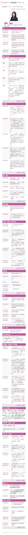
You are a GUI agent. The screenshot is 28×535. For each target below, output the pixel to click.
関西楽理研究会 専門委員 (17, 507)
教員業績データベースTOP (9, 6)
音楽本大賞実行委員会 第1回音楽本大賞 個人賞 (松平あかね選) (17, 208)
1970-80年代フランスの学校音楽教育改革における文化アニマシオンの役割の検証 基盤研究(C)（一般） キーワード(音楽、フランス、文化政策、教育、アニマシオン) (18, 351)
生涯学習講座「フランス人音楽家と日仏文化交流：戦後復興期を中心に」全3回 (18, 447)
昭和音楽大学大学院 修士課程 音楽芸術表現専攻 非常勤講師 (17, 306)
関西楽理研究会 (15, 282)
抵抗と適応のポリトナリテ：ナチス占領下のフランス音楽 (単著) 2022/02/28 (16, 72)
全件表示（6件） (21, 527)
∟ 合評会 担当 (15, 289)
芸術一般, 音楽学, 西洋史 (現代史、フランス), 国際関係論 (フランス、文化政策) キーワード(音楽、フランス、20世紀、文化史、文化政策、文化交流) (13, 339)
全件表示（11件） (20, 293)
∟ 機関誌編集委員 (16, 285)
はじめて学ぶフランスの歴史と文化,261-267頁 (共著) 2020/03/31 (16, 79)
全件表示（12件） (20, 268)
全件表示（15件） (20, 405)
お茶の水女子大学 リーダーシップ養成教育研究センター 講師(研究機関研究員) (18, 320)
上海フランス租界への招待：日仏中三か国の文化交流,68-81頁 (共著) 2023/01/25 (16, 64)
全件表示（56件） (20, 101)
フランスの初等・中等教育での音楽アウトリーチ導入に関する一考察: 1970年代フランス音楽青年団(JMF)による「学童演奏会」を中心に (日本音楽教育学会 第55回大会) (17, 139)
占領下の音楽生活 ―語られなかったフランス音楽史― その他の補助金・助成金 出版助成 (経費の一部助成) (18, 399)
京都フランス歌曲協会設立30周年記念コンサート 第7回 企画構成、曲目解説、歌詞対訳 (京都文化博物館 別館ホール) (18, 242)
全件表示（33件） (20, 172)
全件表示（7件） (21, 201)
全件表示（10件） (20, 324)
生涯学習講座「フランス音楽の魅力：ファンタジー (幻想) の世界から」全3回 (18, 474)
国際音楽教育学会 (15, 273)
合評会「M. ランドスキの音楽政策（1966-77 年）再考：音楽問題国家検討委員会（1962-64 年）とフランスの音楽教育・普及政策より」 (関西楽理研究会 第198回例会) (17, 152)
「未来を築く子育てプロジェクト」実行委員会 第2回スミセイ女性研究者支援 (17, 215)
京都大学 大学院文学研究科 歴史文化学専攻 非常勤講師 (17, 300)
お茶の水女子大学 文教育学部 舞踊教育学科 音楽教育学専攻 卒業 (17, 52)
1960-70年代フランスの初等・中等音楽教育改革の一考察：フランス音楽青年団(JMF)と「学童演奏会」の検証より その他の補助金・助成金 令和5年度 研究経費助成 (18, 381)
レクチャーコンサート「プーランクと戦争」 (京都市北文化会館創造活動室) (17, 192)
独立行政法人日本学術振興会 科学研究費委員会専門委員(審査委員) (18, 519)
